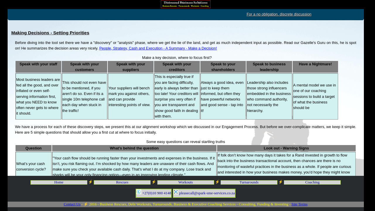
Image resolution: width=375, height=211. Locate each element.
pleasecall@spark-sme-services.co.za (204, 192)
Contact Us (72, 204)
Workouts (185, 182)
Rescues (122, 182)
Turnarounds (249, 182)
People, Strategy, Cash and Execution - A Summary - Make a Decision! (158, 48)
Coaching (312, 182)
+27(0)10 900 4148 (153, 192)
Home (58, 182)
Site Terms (300, 204)
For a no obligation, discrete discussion (303, 14)
